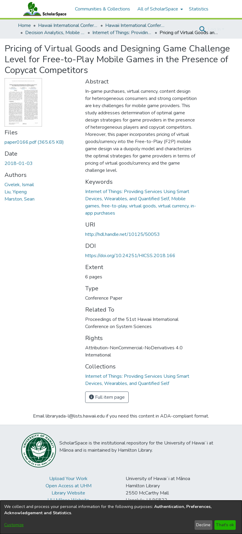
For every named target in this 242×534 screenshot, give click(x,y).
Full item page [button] (107, 397)
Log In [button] (215, 29)
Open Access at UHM (68, 486)
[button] (202, 29)
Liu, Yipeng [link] (15, 192)
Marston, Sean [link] (19, 199)
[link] (34, 142)
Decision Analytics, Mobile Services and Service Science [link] (55, 32)
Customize (14, 525)
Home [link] (24, 25)
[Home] (43, 8)
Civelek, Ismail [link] (19, 184)
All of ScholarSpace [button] (157, 9)
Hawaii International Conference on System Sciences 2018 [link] (135, 25)
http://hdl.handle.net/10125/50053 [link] (122, 234)
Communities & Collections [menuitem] (102, 9)
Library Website (68, 493)
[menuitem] (159, 9)
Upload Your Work (68, 478)
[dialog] (121, 517)
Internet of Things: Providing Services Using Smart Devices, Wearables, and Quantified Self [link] (122, 32)
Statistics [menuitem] (198, 9)
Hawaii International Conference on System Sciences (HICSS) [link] (68, 25)
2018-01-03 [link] (18, 163)
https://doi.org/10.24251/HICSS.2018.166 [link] (130, 255)
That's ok (225, 525)
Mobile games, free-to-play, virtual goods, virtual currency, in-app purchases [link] (140, 205)
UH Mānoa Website (68, 500)
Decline (203, 525)
